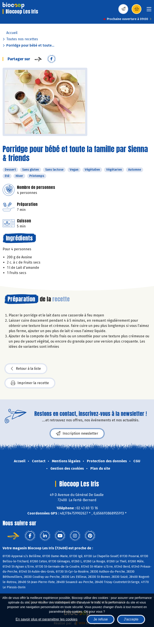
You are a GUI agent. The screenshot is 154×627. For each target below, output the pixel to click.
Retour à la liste (26, 368)
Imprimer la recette (30, 383)
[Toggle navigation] (149, 10)
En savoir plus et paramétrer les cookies (47, 619)
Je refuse (100, 619)
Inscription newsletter (77, 433)
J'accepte (131, 619)
